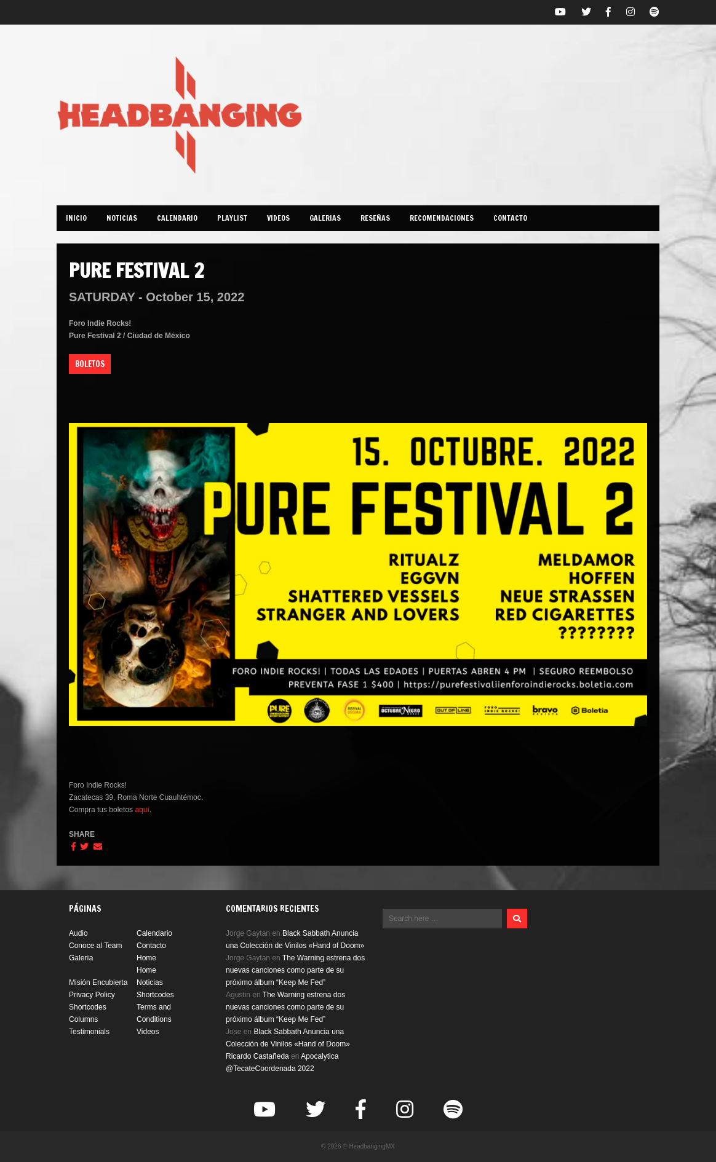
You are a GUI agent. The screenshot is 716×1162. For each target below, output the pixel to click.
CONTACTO (510, 218)
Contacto (151, 945)
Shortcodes (155, 994)
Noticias (150, 982)
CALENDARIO (177, 218)
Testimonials (89, 1031)
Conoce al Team (95, 945)
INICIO (76, 218)
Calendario (154, 933)
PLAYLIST (232, 218)
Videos (278, 218)
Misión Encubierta (98, 982)
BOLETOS (90, 364)
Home (146, 958)
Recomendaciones (442, 218)
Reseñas (375, 218)
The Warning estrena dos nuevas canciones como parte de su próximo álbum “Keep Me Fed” (295, 970)
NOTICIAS (121, 218)
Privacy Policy (92, 994)
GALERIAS (325, 218)
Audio (78, 933)
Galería (81, 958)
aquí (142, 809)
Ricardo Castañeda (257, 1056)
